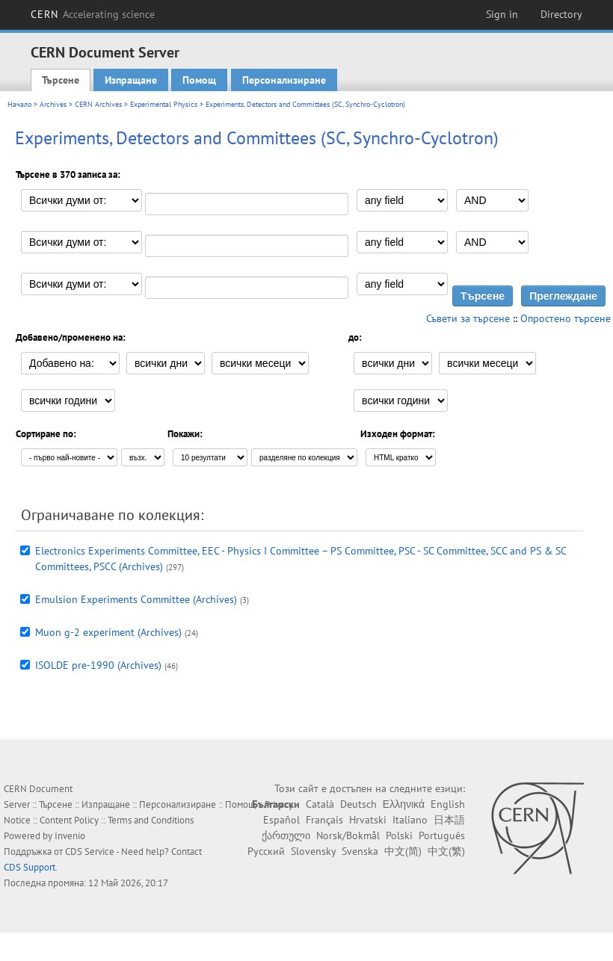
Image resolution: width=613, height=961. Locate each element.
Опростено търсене (565, 318)
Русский (266, 851)
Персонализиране (284, 80)
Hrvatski (367, 819)
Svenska (360, 851)
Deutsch (358, 804)
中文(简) (403, 851)
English (448, 804)
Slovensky (313, 851)
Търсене (60, 80)
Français (324, 819)
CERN (93, 14)
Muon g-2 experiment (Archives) (108, 632)
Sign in (502, 14)
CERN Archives (98, 104)
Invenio (70, 835)
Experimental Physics (163, 104)
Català (320, 804)
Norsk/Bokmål (348, 835)
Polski (399, 835)
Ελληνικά (404, 804)
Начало (19, 104)
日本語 (449, 819)
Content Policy (69, 820)
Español (281, 819)
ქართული (286, 835)
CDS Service (89, 851)
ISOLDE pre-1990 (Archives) (98, 665)
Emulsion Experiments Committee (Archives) (136, 599)
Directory (561, 14)
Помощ (199, 80)
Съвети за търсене (468, 318)
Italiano (410, 819)
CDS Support (29, 867)
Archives (53, 104)
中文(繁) (446, 851)
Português (442, 835)
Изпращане (131, 80)
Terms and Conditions (151, 820)
